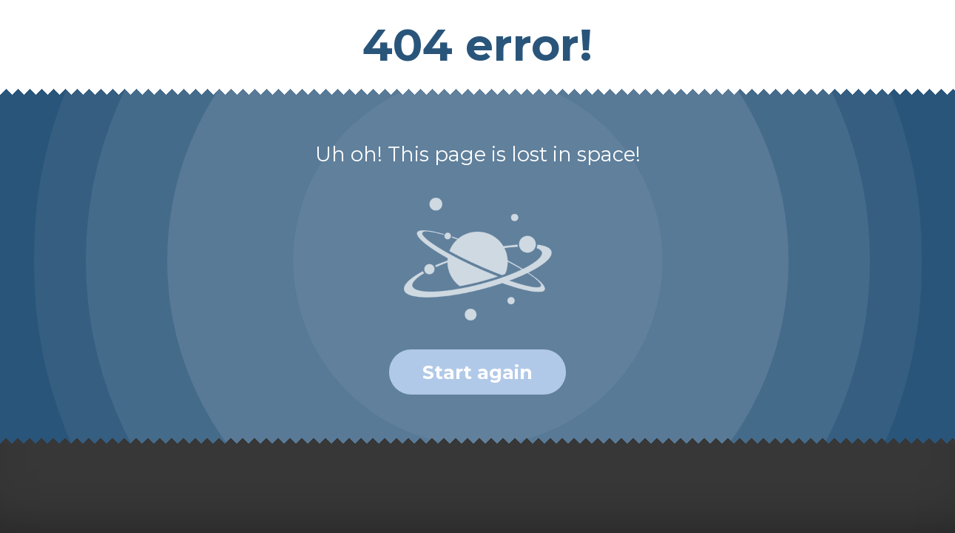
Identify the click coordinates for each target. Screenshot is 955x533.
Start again (477, 372)
